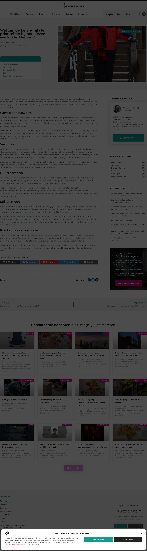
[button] (141, 533)
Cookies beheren (128, 539)
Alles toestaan (98, 539)
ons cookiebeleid (18, 544)
